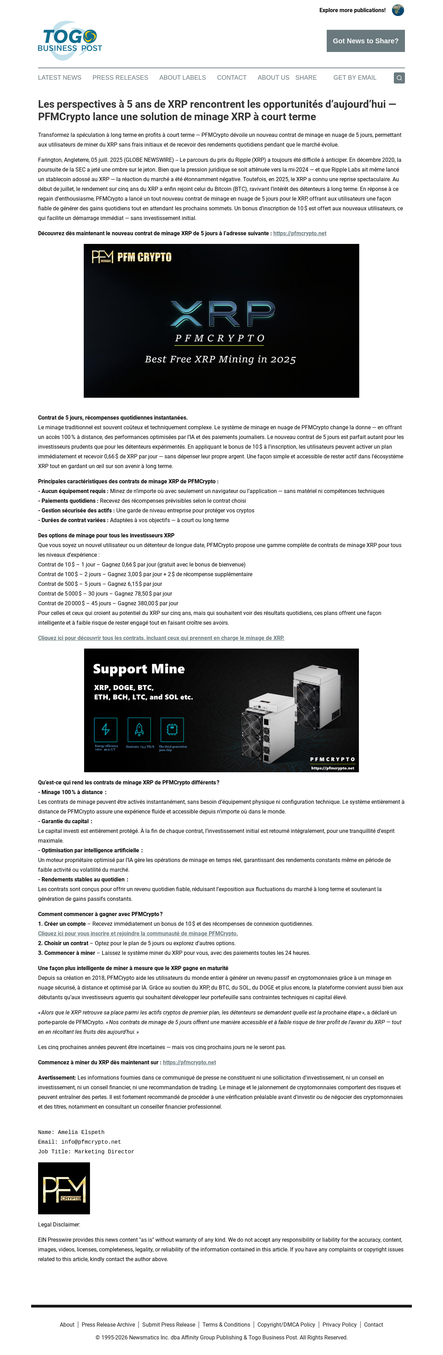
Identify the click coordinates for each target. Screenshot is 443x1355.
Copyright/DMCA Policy (286, 1324)
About (67, 1324)
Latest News (59, 77)
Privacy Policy (340, 1324)
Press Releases (120, 77)
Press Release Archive (108, 1324)
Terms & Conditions (226, 1324)
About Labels (182, 77)
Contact (232, 77)
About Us (274, 77)
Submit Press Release (168, 1324)
